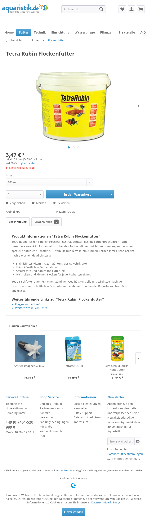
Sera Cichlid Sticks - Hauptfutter (117, 367)
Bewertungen (46, 222)
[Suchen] (101, 9)
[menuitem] (83, 9)
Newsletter (80, 408)
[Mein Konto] (131, 9)
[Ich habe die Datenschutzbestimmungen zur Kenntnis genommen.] (108, 449)
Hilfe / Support (83, 413)
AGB (42, 436)
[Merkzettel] (122, 9)
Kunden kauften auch (23, 326)
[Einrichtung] (60, 32)
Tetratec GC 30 (73, 366)
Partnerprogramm (51, 408)
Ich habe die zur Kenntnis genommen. (125, 454)
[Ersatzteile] (127, 32)
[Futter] (23, 32)
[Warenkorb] (141, 9)
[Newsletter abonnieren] (137, 441)
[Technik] (40, 32)
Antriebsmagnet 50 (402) (29, 366)
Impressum (81, 422)
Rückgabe (46, 426)
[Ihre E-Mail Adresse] (121, 441)
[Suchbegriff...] (83, 9)
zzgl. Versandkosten (29, 163)
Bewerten (61, 203)
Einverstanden (73, 512)
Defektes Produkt (51, 404)
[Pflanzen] (106, 32)
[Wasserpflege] (84, 32)
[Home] (9, 32)
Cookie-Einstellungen (87, 404)
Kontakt (45, 413)
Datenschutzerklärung (88, 417)
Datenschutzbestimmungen (125, 454)
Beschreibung (18, 222)
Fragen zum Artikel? (26, 304)
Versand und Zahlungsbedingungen (54, 420)
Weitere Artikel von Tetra (29, 308)
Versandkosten (64, 470)
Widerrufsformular (52, 431)
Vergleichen (15, 203)
